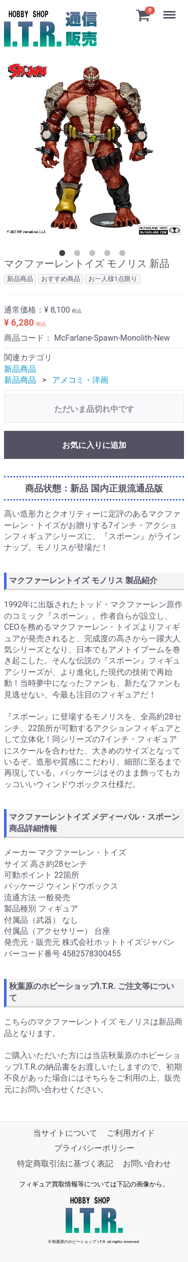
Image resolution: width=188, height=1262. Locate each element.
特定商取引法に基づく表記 (65, 1163)
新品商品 (20, 369)
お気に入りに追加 (94, 444)
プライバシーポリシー (94, 1148)
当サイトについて (65, 1133)
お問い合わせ (147, 1163)
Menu (170, 10)
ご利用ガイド (131, 1133)
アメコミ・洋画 (80, 380)
